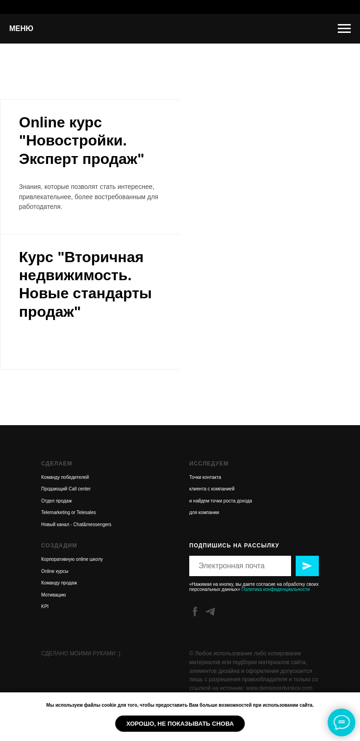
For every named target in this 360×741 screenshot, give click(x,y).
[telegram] (210, 611)
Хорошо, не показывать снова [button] (180, 723)
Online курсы (54, 571)
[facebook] (195, 611)
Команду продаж (59, 582)
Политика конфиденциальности (276, 589)
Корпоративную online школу (72, 559)
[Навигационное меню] (344, 28)
